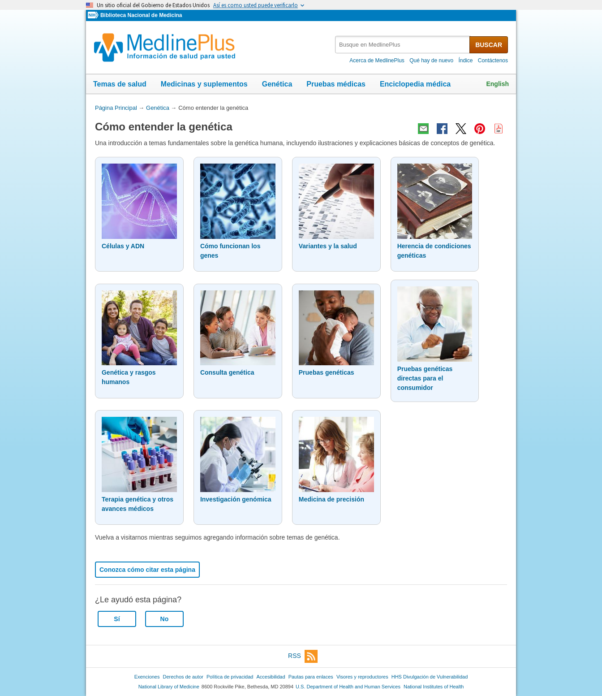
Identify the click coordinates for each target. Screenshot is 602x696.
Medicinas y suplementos (204, 84)
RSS (303, 656)
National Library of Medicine (168, 686)
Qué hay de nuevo (431, 60)
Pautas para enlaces (310, 676)
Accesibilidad (270, 676)
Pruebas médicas (336, 84)
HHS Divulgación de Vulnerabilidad (429, 676)
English (497, 83)
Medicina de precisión (331, 499)
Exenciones (147, 676)
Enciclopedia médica (415, 84)
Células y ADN (123, 246)
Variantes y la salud (328, 246)
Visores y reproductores (362, 676)
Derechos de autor (183, 676)
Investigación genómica (235, 499)
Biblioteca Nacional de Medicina (141, 15)
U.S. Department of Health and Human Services (348, 686)
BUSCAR (488, 44)
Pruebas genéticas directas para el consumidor (425, 378)
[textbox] (403, 44)
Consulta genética (227, 372)
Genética (277, 84)
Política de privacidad (229, 676)
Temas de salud (119, 84)
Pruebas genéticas (326, 372)
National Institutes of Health (434, 686)
